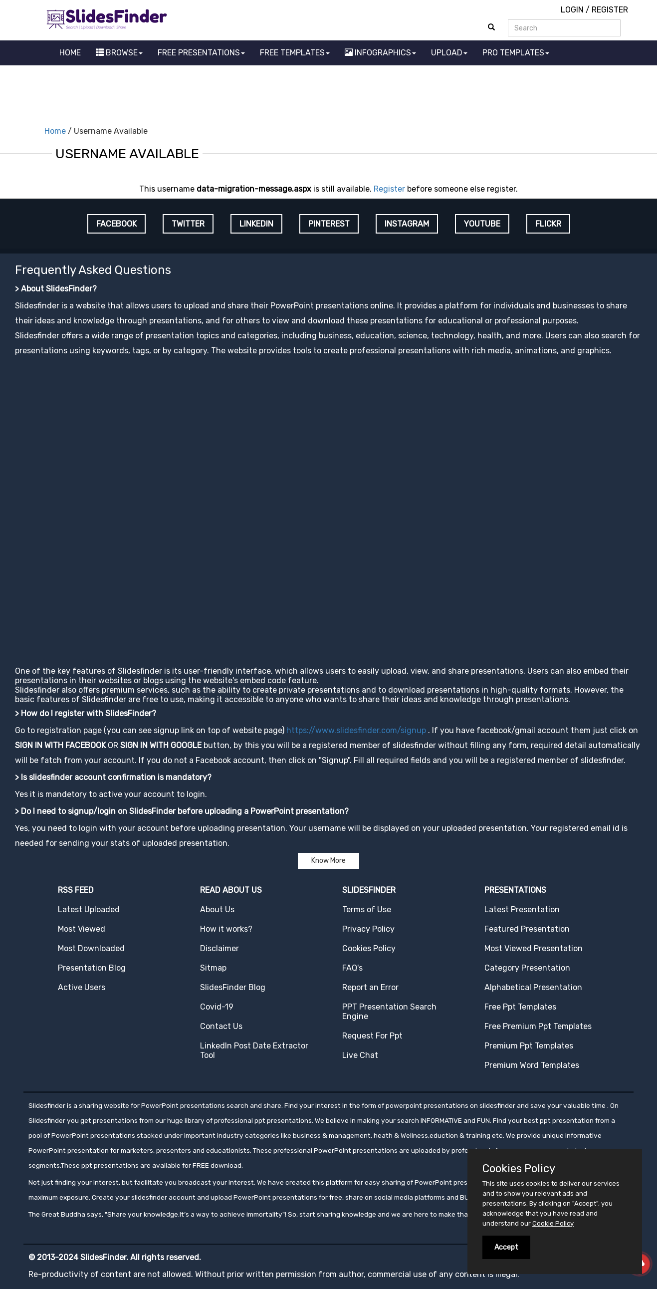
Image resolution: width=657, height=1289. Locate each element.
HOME (70, 52)
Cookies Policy (369, 948)
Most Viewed (81, 929)
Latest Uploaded (89, 909)
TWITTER (188, 224)
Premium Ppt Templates (528, 1045)
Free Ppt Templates (520, 1007)
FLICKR (548, 224)
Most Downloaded (91, 948)
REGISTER (610, 9)
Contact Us (221, 1026)
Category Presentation (527, 968)
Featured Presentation (527, 929)
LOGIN (572, 9)
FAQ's (352, 968)
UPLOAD (449, 52)
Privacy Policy (368, 929)
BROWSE (119, 52)
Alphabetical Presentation (533, 987)
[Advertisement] (328, 92)
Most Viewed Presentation (533, 948)
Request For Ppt (372, 1035)
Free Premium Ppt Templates (538, 1026)
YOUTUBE (482, 224)
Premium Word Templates (531, 1065)
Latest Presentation (522, 909)
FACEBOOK (116, 224)
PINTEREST (329, 224)
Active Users (81, 987)
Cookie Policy (553, 1223)
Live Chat (360, 1055)
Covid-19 (216, 1007)
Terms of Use (366, 909)
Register (389, 189)
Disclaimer (219, 948)
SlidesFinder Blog (232, 987)
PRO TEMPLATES (515, 52)
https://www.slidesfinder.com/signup (356, 730)
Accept (506, 1247)
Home (55, 131)
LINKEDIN (256, 224)
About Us (217, 909)
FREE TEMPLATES (295, 52)
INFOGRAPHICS (380, 52)
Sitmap (213, 968)
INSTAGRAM (407, 224)
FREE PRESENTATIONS (201, 52)
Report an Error (370, 987)
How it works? (226, 929)
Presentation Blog (92, 968)
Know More (328, 860)
